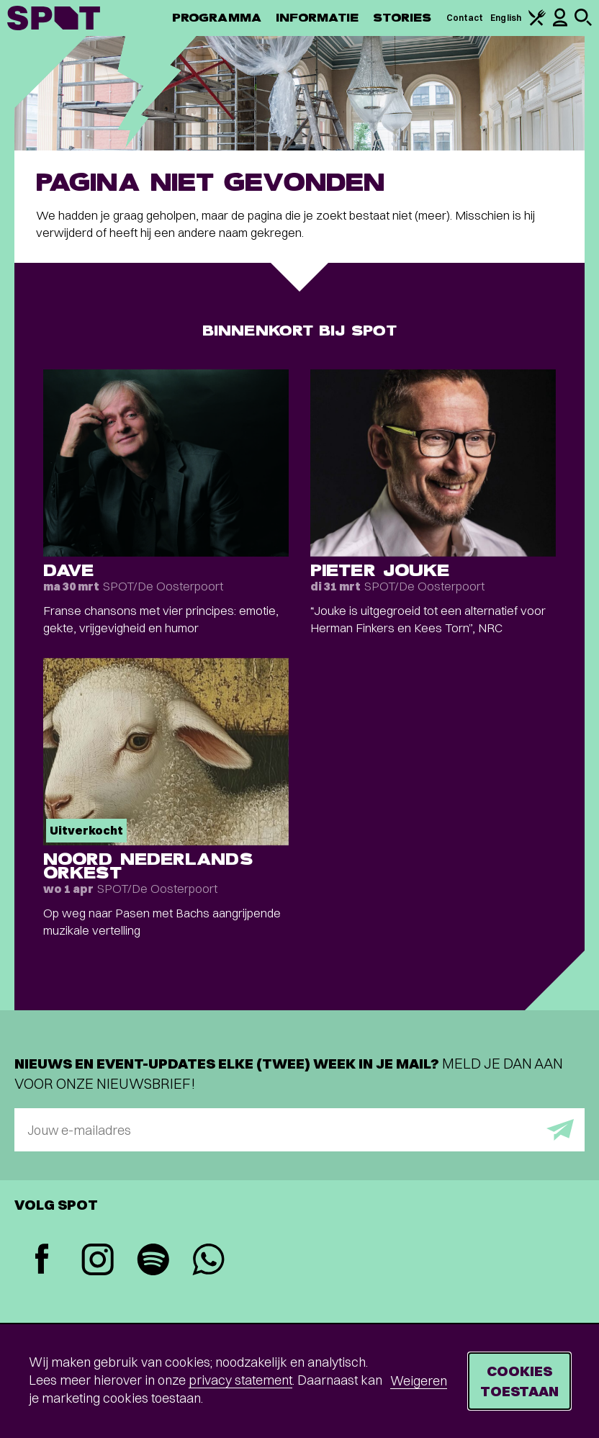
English (505, 17)
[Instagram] (97, 1261)
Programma (216, 17)
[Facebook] (42, 1260)
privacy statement (240, 1380)
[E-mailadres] (299, 1129)
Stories (402, 17)
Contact (465, 17)
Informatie (317, 17)
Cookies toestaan (519, 1381)
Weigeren (418, 1380)
